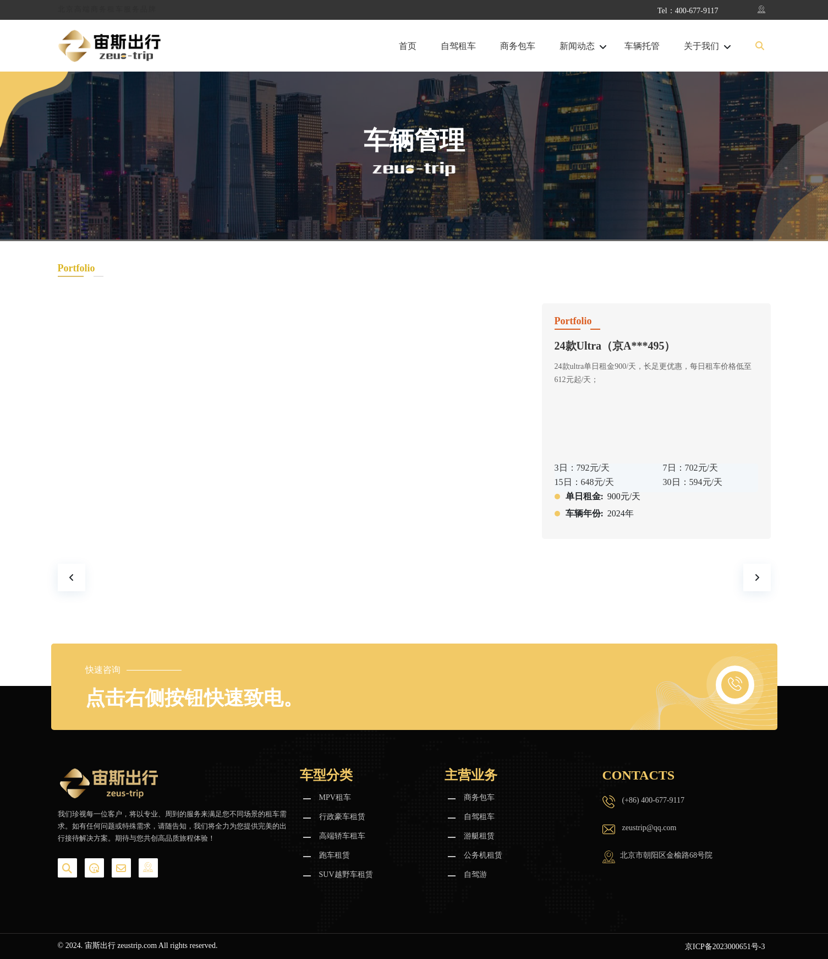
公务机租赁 (483, 855)
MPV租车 (335, 797)
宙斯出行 (100, 945)
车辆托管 (642, 46)
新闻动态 (577, 46)
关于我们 (701, 46)
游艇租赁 (479, 836)
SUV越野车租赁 (346, 874)
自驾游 (475, 874)
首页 (407, 46)
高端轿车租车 (342, 836)
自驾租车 (458, 46)
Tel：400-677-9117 (687, 11)
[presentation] (71, 577)
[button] (760, 46)
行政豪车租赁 (342, 817)
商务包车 (517, 46)
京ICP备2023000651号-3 (725, 946)
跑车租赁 (334, 855)
